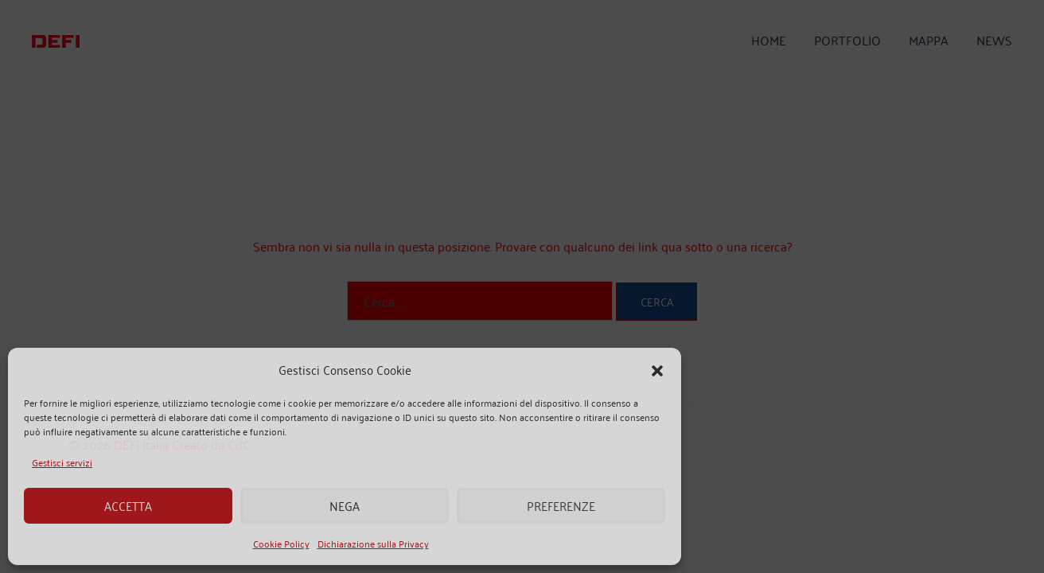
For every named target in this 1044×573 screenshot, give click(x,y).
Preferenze (561, 506)
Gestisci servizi (62, 462)
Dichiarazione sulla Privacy (373, 543)
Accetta (128, 506)
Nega (344, 506)
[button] (657, 370)
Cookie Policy (281, 543)
